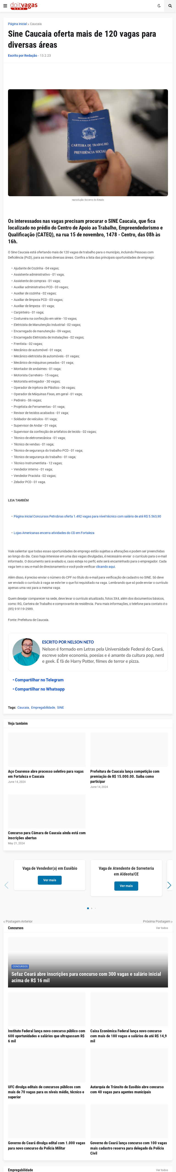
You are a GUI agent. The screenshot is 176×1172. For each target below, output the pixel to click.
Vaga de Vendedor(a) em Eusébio (49, 868)
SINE (60, 707)
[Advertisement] (91, 77)
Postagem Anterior (19, 921)
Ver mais (49, 880)
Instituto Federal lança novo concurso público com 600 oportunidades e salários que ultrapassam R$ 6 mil (46, 1036)
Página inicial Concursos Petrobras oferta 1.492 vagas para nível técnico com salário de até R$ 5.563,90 (87, 516)
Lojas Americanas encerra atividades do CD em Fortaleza (54, 533)
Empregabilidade (43, 707)
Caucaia (36, 23)
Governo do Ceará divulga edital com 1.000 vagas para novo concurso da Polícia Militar (46, 1145)
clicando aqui (105, 566)
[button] (5, 6)
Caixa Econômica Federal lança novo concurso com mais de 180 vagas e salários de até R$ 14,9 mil (128, 1036)
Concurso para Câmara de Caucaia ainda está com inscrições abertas (47, 835)
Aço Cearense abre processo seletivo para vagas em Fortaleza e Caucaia (46, 774)
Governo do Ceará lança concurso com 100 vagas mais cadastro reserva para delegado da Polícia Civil (128, 1148)
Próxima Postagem (156, 921)
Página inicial (17, 23)
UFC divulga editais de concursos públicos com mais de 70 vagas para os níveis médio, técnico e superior (46, 1092)
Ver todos (162, 928)
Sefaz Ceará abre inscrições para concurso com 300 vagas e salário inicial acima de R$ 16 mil (86, 977)
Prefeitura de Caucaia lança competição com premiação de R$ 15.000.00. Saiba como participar (125, 776)
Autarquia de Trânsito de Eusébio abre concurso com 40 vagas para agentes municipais (127, 1089)
